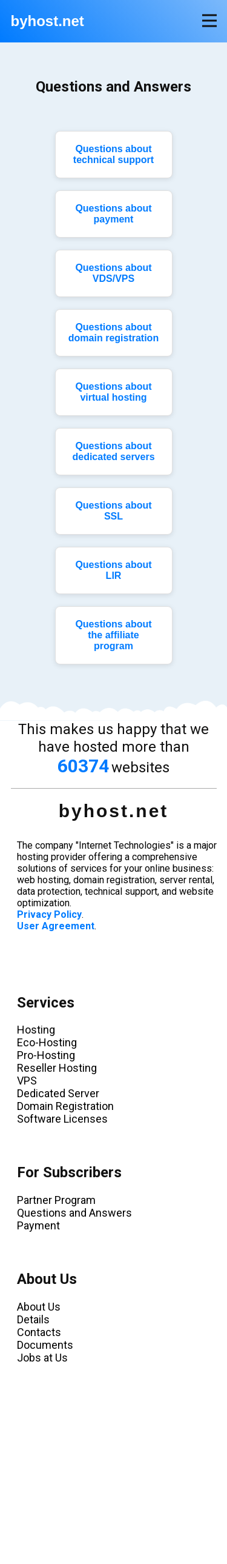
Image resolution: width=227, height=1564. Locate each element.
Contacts (39, 1332)
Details (33, 1319)
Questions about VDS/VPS (113, 273)
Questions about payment (113, 213)
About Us (39, 1306)
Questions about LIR (113, 570)
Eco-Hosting (47, 1042)
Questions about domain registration (113, 332)
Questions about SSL (113, 510)
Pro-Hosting (46, 1055)
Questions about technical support (113, 154)
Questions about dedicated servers (113, 451)
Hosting (36, 1029)
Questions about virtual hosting (113, 392)
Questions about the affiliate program (113, 635)
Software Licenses (62, 1118)
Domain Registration (65, 1106)
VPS (27, 1080)
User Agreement (55, 926)
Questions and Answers (74, 1212)
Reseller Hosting (57, 1067)
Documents (45, 1344)
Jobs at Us (42, 1357)
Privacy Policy (49, 914)
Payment (38, 1225)
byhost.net (47, 21)
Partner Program (56, 1200)
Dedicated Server (58, 1093)
